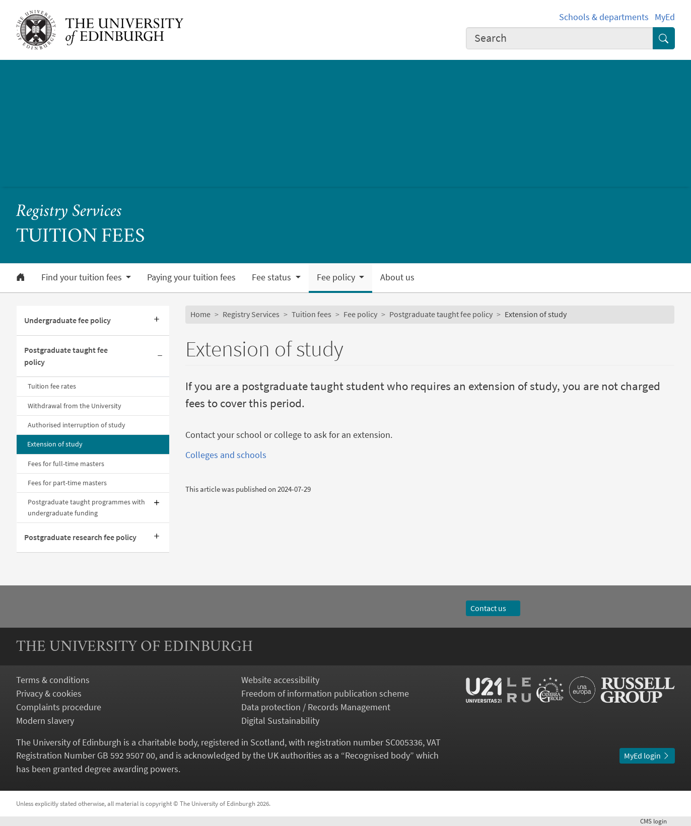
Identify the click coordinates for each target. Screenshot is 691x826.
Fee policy (360, 314)
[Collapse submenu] (160, 356)
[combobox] (559, 38)
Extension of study (55, 443)
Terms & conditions (53, 680)
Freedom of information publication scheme (325, 693)
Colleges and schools (225, 455)
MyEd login (647, 756)
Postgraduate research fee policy (80, 537)
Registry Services (69, 212)
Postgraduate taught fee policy (66, 356)
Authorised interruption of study (76, 424)
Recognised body (377, 755)
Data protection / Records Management (315, 707)
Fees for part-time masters (67, 482)
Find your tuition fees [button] (82, 277)
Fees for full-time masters (66, 463)
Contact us (493, 608)
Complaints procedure (58, 707)
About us (397, 277)
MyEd (665, 17)
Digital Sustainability (280, 720)
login (657, 821)
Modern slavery (45, 720)
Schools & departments (604, 17)
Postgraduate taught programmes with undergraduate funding (86, 507)
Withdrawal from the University (74, 405)
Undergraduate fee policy (67, 320)
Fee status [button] (272, 277)
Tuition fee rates (52, 386)
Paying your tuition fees (191, 277)
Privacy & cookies (49, 693)
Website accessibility (280, 680)
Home (200, 314)
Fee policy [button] (337, 277)
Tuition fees (311, 314)
